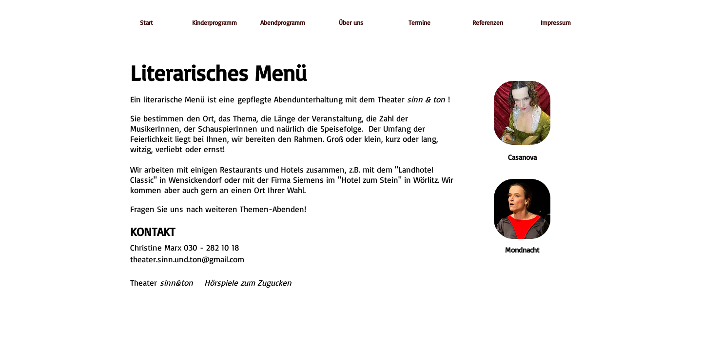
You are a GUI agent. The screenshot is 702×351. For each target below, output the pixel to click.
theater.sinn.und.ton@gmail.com (187, 259)
